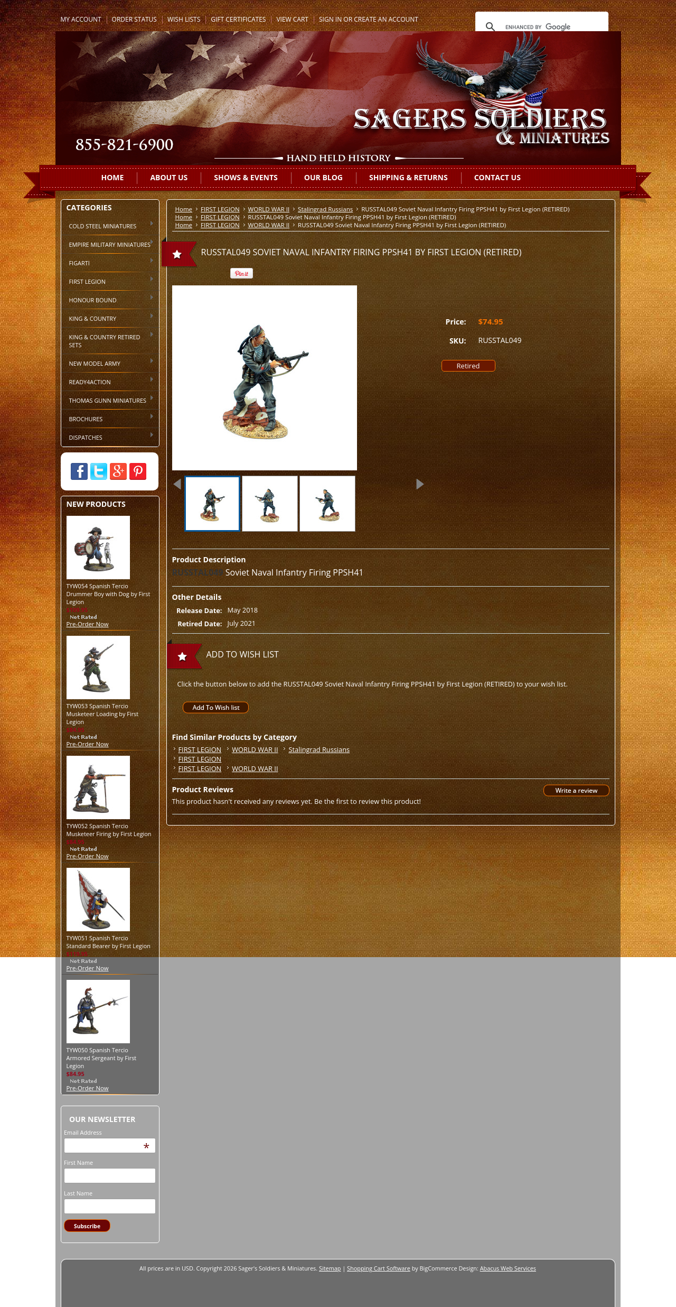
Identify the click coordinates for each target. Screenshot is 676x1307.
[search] (540, 27)
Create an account (386, 19)
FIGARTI (108, 262)
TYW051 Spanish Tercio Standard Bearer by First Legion (109, 942)
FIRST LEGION (108, 280)
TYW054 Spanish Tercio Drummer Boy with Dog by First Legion (109, 594)
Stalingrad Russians (325, 209)
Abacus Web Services (508, 1268)
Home (184, 209)
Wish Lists (183, 19)
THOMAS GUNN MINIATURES (108, 399)
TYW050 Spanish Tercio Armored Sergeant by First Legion (102, 1058)
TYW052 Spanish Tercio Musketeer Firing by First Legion (109, 830)
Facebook (79, 471)
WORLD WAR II (269, 209)
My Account (81, 19)
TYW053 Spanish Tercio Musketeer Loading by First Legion (103, 714)
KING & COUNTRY (108, 317)
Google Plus (118, 471)
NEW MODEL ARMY (108, 362)
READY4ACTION (108, 381)
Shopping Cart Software (378, 1268)
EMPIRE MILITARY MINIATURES (108, 243)
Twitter (98, 471)
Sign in (330, 19)
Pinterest (137, 471)
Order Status (134, 19)
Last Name (78, 1193)
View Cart (292, 19)
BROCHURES (108, 418)
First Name (78, 1162)
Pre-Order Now (88, 624)
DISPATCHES (108, 436)
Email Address (83, 1132)
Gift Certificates (238, 19)
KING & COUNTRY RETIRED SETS (108, 340)
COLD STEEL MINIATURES (108, 225)
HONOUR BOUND (108, 299)
